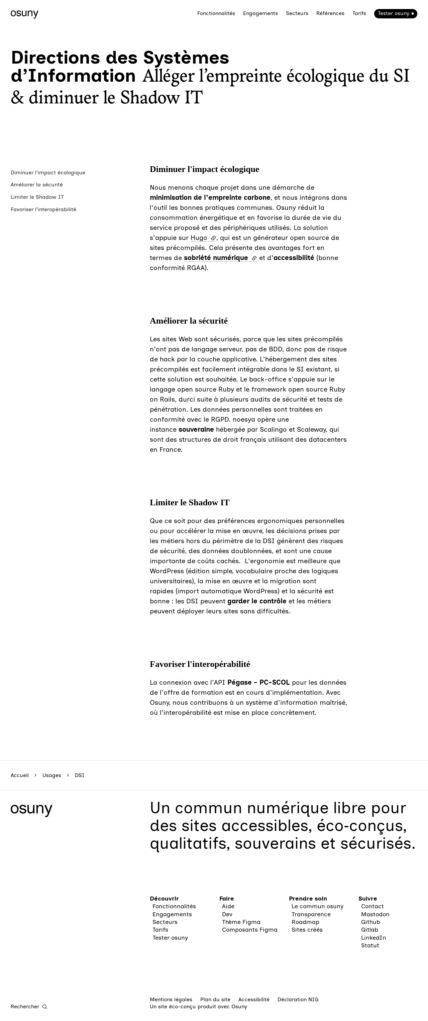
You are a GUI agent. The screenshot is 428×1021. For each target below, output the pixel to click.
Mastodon (375, 914)
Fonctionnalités (216, 13)
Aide (228, 906)
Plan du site (215, 999)
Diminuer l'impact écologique (48, 172)
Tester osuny (393, 13)
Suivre (367, 898)
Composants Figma (250, 929)
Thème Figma (241, 922)
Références (330, 13)
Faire (226, 898)
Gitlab (369, 929)
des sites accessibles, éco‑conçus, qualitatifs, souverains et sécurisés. (283, 834)
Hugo (203, 238)
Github (370, 922)
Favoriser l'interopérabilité (43, 209)
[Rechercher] (29, 1006)
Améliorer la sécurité (37, 184)
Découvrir (164, 898)
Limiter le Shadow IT (37, 197)
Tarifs (359, 13)
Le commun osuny (317, 906)
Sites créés (307, 929)
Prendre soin (308, 898)
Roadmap (305, 922)
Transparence (311, 914)
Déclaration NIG (298, 999)
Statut (370, 945)
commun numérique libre (270, 807)
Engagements (260, 13)
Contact (372, 906)
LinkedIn (373, 937)
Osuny (239, 1006)
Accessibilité (254, 999)
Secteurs (297, 13)
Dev (227, 914)
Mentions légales (171, 999)
